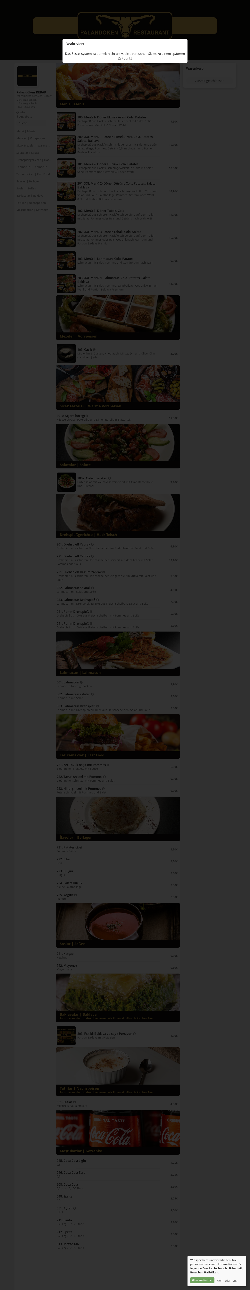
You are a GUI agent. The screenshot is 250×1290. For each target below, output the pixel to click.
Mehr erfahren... (227, 1280)
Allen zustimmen (202, 1280)
